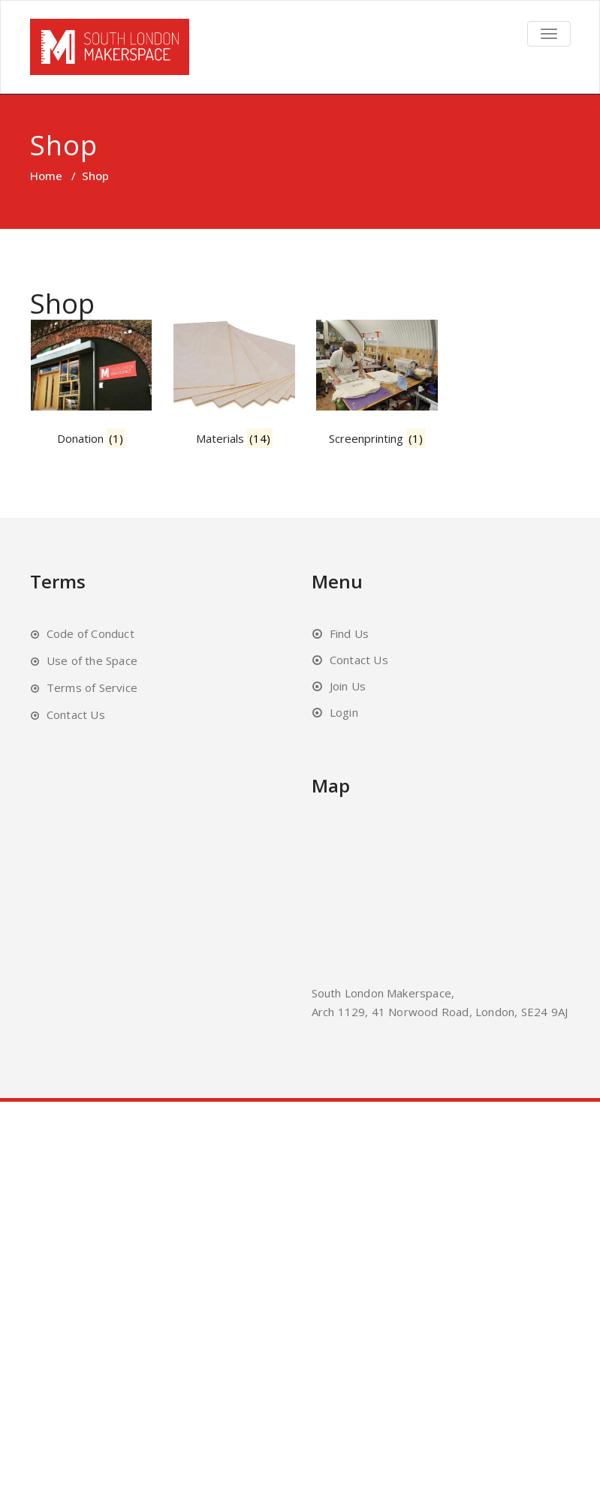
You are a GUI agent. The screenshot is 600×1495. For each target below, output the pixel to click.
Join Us (348, 696)
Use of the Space (92, 670)
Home (46, 175)
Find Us (349, 643)
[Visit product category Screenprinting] (407, 393)
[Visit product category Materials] (253, 393)
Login (344, 722)
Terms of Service (92, 697)
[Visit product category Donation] (98, 393)
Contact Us (76, 724)
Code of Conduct (90, 643)
